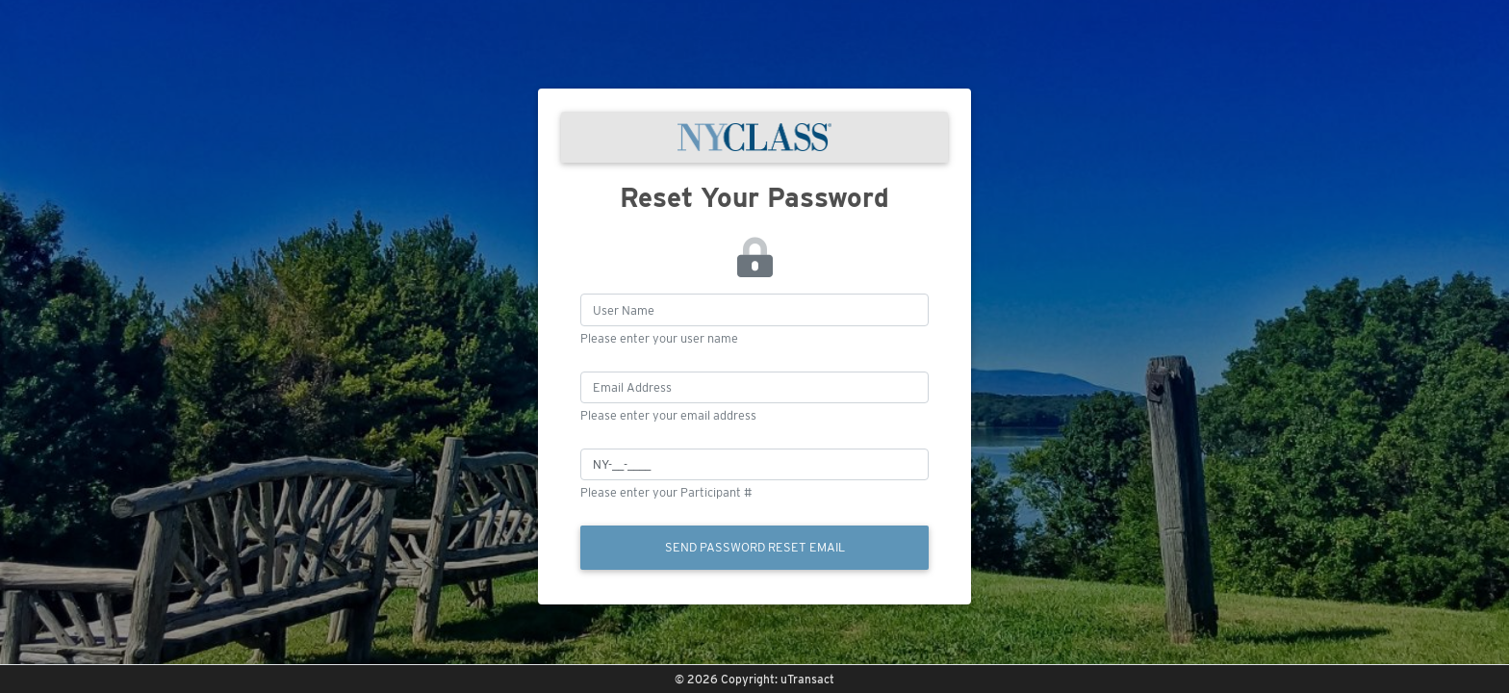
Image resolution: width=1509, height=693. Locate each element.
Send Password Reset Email (755, 547)
